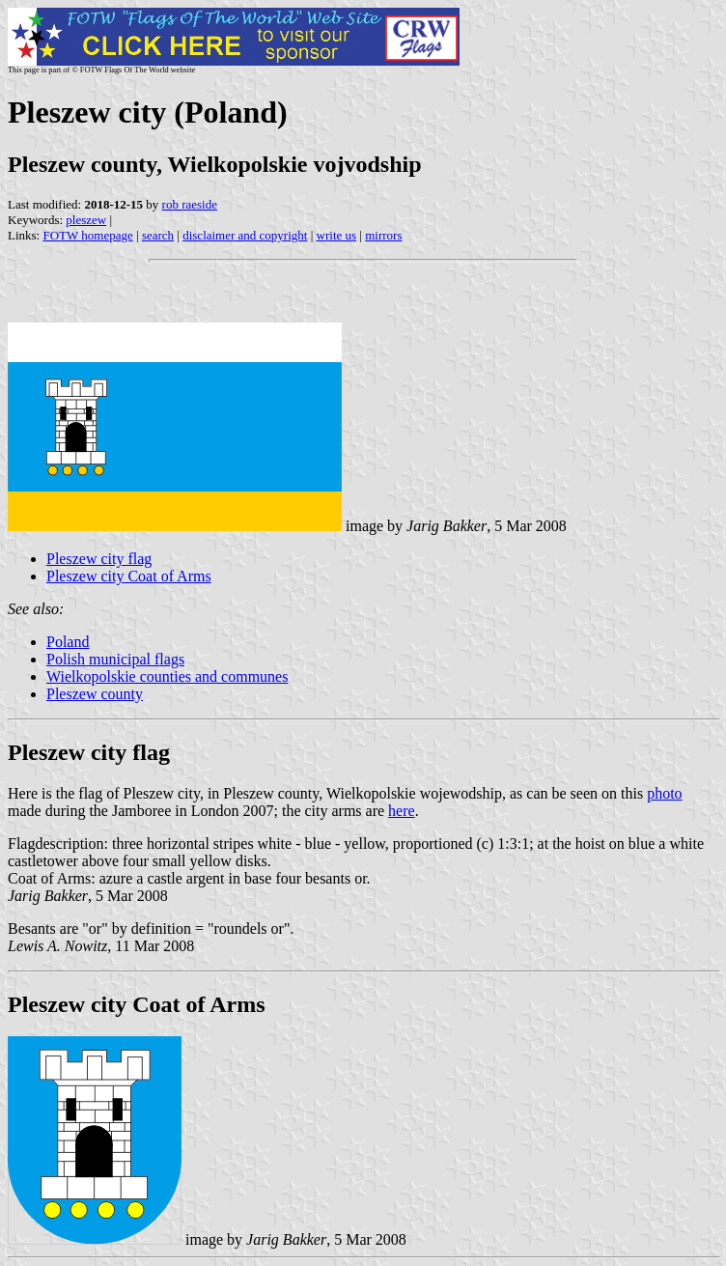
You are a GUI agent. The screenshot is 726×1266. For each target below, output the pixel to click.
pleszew (86, 219)
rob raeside (189, 204)
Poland (67, 641)
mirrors (383, 235)
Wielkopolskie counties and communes (167, 676)
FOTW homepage (87, 235)
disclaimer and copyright (244, 235)
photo (664, 793)
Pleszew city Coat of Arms (128, 576)
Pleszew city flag (99, 558)
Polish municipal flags (115, 659)
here (401, 810)
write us (337, 235)
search (158, 235)
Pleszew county (94, 694)
